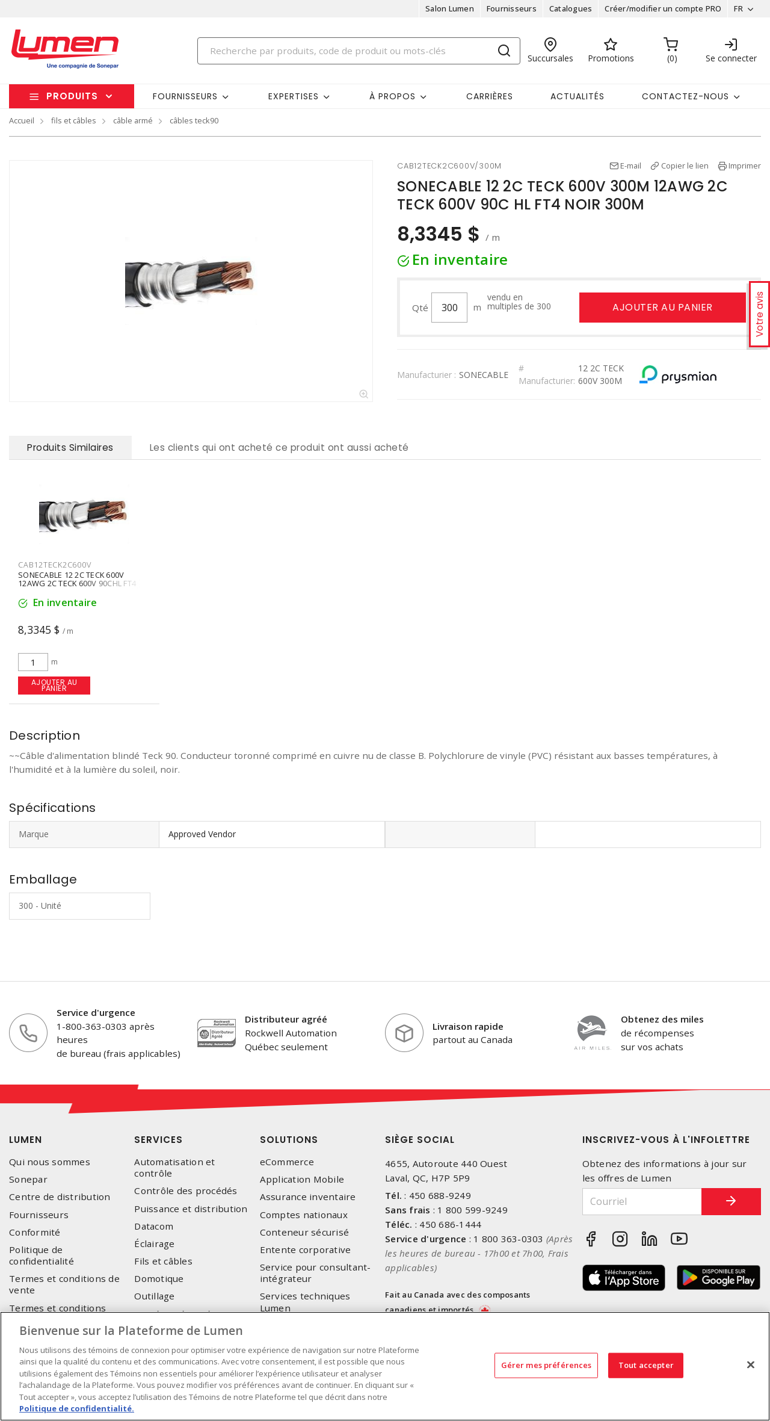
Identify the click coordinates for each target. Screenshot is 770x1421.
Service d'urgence (96, 1012)
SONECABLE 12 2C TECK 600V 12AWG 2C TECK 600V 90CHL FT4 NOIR (77, 584)
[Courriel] (642, 1201)
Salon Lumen (449, 8)
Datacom (153, 1226)
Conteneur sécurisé (305, 1232)
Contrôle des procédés (185, 1191)
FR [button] (738, 8)
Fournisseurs (512, 8)
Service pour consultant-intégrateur (315, 1273)
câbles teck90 (194, 120)
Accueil (21, 120)
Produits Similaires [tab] (70, 447)
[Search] (359, 50)
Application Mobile (302, 1179)
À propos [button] (392, 96)
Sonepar (28, 1179)
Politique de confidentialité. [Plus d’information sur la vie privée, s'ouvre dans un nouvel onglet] (76, 1408)
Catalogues (571, 8)
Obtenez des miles (662, 1019)
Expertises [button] (293, 96)
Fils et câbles (163, 1261)
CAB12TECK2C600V (54, 564)
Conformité (35, 1232)
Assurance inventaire (308, 1197)
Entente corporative (305, 1249)
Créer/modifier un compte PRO (663, 8)
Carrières (489, 96)
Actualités (577, 96)
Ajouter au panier (662, 307)
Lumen (25, 1139)
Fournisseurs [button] (185, 96)
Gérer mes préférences (546, 1365)
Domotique (158, 1278)
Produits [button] (72, 96)
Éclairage (154, 1243)
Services (158, 1139)
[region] (385, 1366)
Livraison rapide (468, 1026)
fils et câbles (73, 120)
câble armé (133, 120)
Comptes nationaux (304, 1215)
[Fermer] (751, 1364)
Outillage (154, 1296)
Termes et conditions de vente (64, 1284)
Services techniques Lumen (305, 1301)
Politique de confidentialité (41, 1255)
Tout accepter (646, 1365)
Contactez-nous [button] (685, 96)
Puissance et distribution (190, 1209)
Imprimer (744, 165)
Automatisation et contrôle (174, 1167)
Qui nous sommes (49, 1162)
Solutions (289, 1139)
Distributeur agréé (286, 1019)
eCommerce (287, 1162)
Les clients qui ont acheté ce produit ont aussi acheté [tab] (279, 447)
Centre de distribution (60, 1197)
